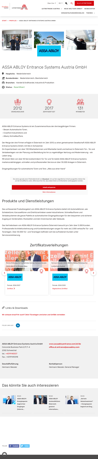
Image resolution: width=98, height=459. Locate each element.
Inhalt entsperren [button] (49, 187)
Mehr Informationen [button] (49, 192)
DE (60, 3)
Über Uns (51, 3)
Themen (89, 13)
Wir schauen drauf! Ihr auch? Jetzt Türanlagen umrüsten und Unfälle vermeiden (33, 315)
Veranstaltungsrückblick (72, 13)
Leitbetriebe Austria (51, 9)
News (19, 396)
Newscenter (89, 9)
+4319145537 (11, 354)
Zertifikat (10, 289)
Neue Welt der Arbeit (73, 9)
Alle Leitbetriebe (84, 3)
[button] (71, 3)
